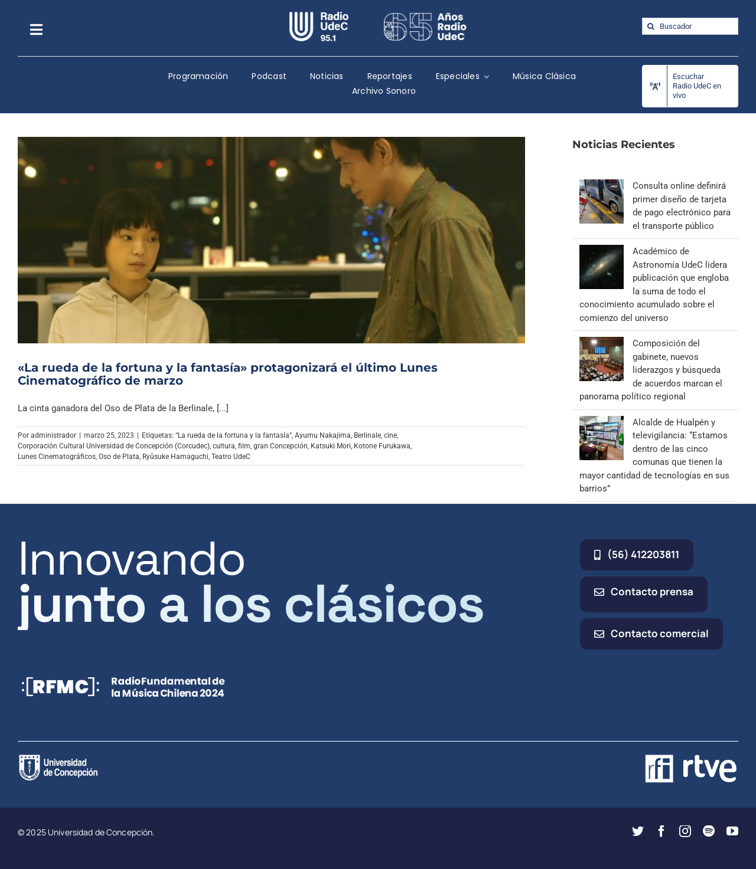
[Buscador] (690, 26)
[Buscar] (650, 26)
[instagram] (685, 831)
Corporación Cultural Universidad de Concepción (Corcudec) (114, 446)
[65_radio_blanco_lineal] (425, 16)
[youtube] (732, 831)
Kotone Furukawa (382, 446)
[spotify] (709, 831)
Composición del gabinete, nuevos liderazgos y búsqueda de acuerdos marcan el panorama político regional (650, 370)
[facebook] (661, 831)
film (244, 446)
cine (390, 435)
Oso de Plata (119, 456)
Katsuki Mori (331, 446)
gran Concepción (280, 446)
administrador (53, 435)
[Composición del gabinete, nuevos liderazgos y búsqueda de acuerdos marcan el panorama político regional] (601, 343)
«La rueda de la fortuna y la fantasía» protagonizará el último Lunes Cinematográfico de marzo (228, 374)
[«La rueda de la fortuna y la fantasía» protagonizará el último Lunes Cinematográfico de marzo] (271, 240)
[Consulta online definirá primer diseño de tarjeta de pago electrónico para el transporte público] (601, 186)
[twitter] (638, 831)
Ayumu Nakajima (323, 435)
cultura (224, 446)
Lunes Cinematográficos (57, 456)
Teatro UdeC (230, 456)
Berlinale (367, 435)
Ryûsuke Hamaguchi (175, 456)
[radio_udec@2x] (318, 16)
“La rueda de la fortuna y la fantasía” (233, 435)
